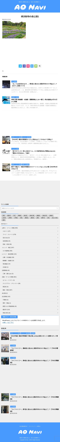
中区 (14, 215)
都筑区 (38, 215)
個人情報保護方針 (23, 426)
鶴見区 (26, 217)
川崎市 (10, 217)
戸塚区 (16, 217)
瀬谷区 (32, 217)
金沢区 (4, 217)
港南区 (51, 215)
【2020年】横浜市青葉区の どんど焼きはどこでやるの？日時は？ (32, 139)
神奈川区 (45, 215)
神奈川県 (32, 215)
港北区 (25, 215)
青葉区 (19, 215)
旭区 (21, 217)
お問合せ (38, 426)
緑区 (38, 217)
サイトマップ (32, 426)
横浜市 (9, 215)
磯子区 (43, 217)
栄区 (48, 217)
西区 (4, 215)
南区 (4, 220)
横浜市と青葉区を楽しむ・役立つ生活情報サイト (30, 437)
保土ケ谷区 (55, 217)
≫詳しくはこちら (8, 322)
